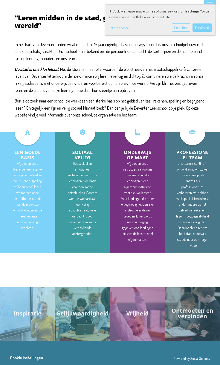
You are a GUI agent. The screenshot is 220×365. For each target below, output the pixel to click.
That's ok (202, 27)
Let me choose (119, 27)
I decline (181, 27)
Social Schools (200, 358)
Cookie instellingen (26, 358)
